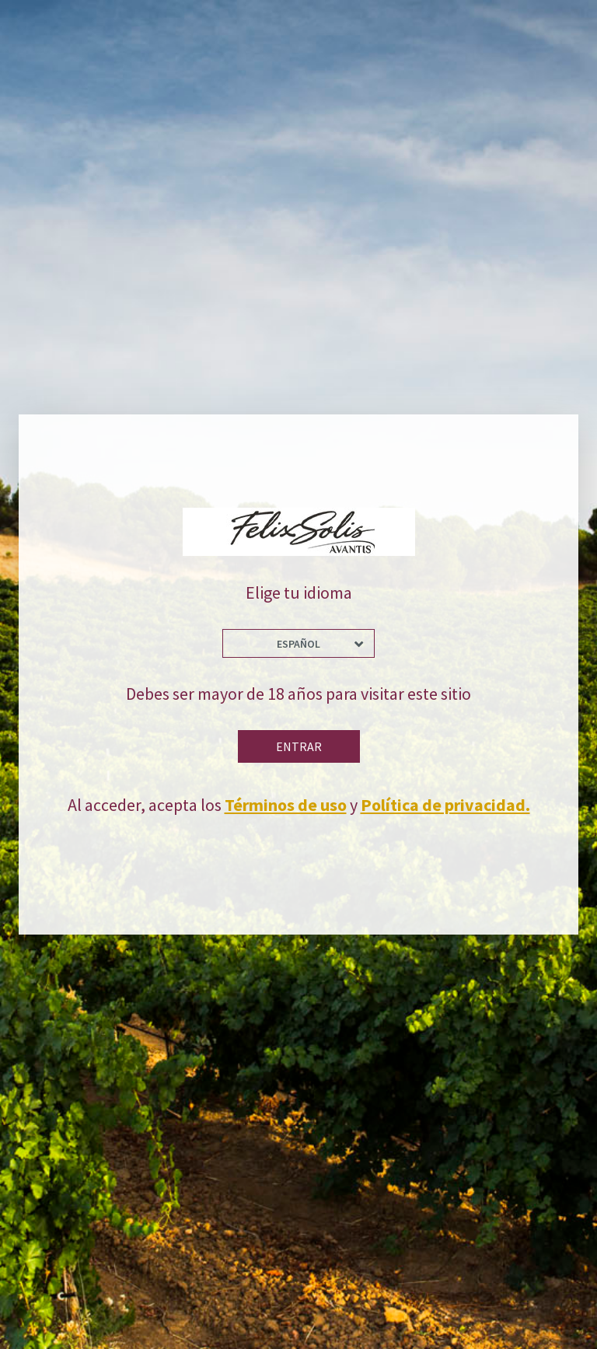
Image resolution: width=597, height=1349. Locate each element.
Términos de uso (286, 805)
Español (298, 644)
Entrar (299, 746)
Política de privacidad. (445, 805)
